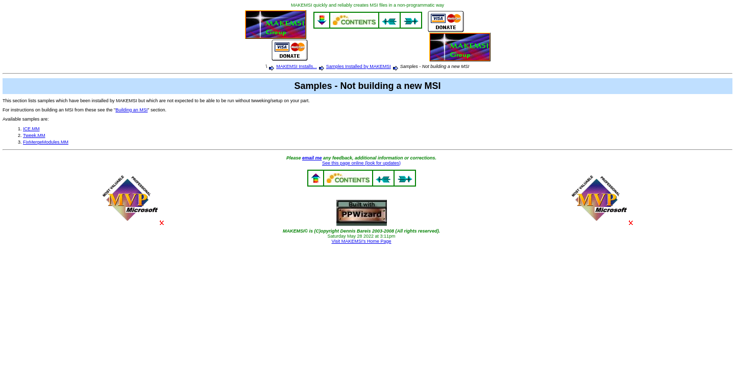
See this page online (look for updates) (361, 163)
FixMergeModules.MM (45, 142)
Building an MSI (131, 109)
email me (312, 157)
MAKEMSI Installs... (296, 66)
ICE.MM (31, 128)
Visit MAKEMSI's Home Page (361, 241)
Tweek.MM (34, 135)
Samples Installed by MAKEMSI (358, 66)
